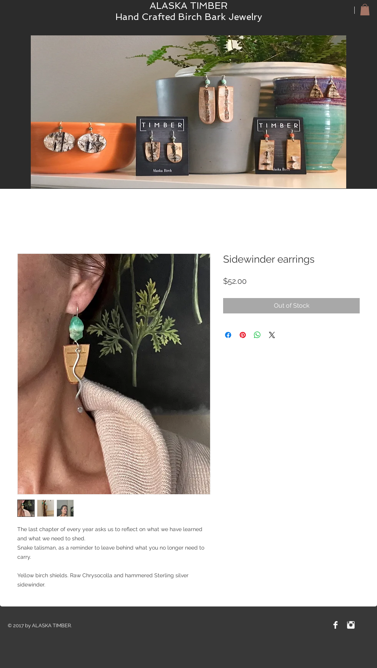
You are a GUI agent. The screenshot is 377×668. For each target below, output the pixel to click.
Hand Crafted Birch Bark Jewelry (188, 16)
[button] (365, 9)
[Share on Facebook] (228, 335)
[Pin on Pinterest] (242, 335)
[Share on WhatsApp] (257, 335)
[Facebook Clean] (335, 625)
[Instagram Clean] (351, 625)
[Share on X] (272, 335)
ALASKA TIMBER (189, 5)
